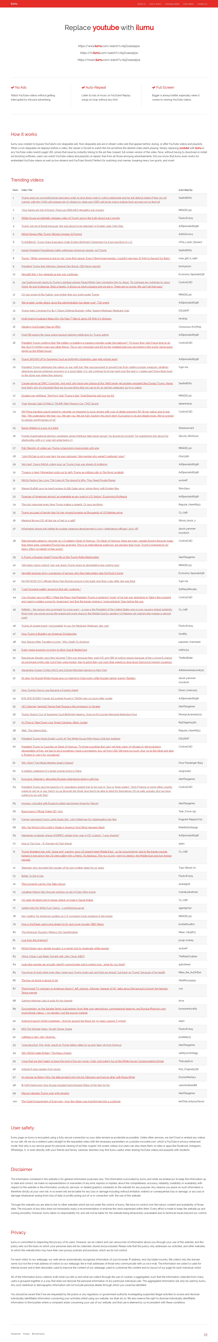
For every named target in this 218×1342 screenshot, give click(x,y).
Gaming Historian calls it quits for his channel (46, 1000)
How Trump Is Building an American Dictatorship (49, 633)
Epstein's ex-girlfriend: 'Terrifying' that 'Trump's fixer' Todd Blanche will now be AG (67, 395)
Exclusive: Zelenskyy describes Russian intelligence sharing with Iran (60, 778)
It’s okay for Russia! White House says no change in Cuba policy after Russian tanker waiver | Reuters (78, 678)
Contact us (202, 4)
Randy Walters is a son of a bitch (39, 427)
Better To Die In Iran (32, 875)
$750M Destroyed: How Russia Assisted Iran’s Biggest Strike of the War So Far (65, 1085)
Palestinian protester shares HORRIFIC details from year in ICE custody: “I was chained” (70, 835)
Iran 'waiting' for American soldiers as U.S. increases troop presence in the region (67, 916)
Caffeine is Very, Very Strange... (38, 1036)
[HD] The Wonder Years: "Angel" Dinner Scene (46, 1028)
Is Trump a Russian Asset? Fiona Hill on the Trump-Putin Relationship (60, 557)
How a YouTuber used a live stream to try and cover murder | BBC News (62, 924)
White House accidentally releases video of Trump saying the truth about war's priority (70, 218)
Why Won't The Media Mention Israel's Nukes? (47, 762)
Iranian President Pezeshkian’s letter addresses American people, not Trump (64, 250)
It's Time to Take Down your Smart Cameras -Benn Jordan (54, 722)
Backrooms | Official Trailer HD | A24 (42, 811)
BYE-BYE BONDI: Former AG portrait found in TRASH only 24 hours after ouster (66, 698)
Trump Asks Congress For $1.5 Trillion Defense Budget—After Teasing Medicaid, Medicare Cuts (75, 310)
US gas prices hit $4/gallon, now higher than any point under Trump (60, 294)
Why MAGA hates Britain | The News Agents (46, 1052)
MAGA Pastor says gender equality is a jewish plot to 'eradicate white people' (65, 948)
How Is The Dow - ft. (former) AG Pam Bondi (46, 843)
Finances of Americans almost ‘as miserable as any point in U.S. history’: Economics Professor (74, 496)
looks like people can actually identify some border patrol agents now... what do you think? (73, 964)
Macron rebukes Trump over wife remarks (45, 1093)
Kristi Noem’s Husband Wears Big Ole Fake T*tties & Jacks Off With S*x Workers (66, 318)
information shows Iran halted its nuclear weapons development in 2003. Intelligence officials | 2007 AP (79, 528)
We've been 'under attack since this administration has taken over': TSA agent (65, 302)
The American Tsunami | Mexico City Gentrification (49, 932)
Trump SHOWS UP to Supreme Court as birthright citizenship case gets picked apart (69, 359)
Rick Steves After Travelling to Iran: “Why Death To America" (55, 641)
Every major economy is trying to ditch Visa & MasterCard (54, 649)
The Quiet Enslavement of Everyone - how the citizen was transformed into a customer (71, 1101)
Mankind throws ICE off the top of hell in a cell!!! (48, 520)
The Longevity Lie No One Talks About (43, 883)
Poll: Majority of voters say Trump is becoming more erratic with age (60, 448)
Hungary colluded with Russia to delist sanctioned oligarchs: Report (59, 803)
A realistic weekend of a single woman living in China (51, 770)
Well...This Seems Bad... (34, 730)
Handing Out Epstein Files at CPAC (41, 326)
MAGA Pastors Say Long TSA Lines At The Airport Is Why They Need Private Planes (68, 480)
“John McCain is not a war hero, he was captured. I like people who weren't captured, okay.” (73, 456)
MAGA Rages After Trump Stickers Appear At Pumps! (51, 234)
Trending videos (172, 4)
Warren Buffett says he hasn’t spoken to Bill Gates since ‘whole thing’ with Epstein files (70, 488)
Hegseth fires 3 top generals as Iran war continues (49, 274)
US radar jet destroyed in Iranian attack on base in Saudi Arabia (57, 899)
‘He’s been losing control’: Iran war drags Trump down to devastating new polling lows (70, 565)
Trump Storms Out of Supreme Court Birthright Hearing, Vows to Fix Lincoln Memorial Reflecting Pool (79, 714)
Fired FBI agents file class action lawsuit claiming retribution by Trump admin (65, 334)
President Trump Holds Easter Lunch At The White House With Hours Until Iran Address (70, 738)
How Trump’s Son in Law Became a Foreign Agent (49, 690)
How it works (155, 4)
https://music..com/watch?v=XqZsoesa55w (109, 60)
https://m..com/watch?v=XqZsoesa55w (109, 53)
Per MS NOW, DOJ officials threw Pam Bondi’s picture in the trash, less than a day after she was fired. (78, 581)
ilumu (14, 3)
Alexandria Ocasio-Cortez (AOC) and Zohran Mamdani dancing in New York (64, 670)
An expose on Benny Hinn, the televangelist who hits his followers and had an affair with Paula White (78, 1077)
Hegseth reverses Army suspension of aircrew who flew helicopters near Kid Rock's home (72, 573)
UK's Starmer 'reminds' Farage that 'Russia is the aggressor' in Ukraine (60, 706)
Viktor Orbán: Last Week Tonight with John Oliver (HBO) (53, 956)
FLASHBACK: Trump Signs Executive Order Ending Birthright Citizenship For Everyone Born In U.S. (77, 242)
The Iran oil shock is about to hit (39, 980)
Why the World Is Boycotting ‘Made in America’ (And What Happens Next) (63, 827)
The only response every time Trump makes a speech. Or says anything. (62, 504)
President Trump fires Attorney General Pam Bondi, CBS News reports (60, 266)
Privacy (26, 1334)
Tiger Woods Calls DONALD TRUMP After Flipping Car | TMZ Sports (60, 403)
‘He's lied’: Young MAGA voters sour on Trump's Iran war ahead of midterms (64, 464)
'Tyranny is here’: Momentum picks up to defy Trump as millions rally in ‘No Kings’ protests (72, 472)
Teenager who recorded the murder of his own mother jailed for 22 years (62, 867)
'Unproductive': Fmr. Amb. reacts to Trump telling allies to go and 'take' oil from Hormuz (71, 1044)
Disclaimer (16, 1334)
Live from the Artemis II (34, 940)
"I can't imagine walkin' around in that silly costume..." (51, 589)
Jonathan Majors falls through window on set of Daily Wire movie (58, 891)
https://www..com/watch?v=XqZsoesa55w (109, 46)
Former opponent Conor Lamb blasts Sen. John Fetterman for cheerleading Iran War (69, 819)
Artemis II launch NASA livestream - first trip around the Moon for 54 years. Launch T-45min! (73, 1020)
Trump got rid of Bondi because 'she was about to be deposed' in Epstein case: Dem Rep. (72, 226)
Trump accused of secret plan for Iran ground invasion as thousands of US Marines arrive (72, 512)
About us (141, 4)
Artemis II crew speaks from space (40, 1069)
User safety (188, 4)
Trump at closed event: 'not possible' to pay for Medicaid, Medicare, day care (65, 625)
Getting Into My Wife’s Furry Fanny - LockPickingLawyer (52, 907)
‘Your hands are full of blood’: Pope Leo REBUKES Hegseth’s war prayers (62, 210)
